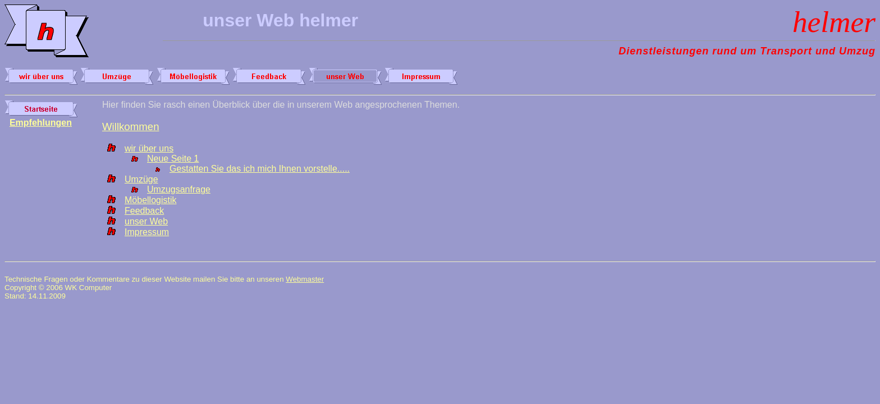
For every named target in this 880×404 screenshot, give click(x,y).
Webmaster (305, 279)
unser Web (146, 221)
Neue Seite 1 (173, 158)
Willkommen (130, 126)
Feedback (144, 210)
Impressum (147, 232)
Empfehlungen (41, 122)
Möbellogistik (150, 200)
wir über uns (149, 148)
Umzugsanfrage (178, 189)
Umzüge (141, 179)
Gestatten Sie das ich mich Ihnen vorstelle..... (259, 168)
